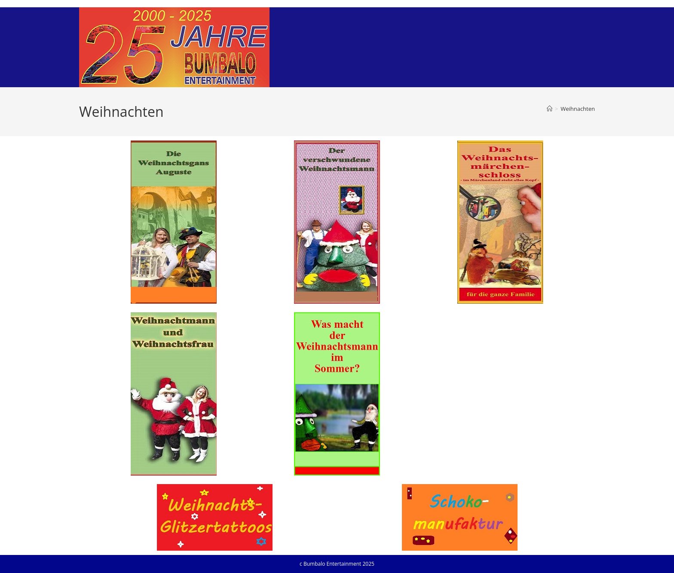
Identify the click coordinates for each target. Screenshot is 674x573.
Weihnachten (578, 109)
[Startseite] (549, 109)
